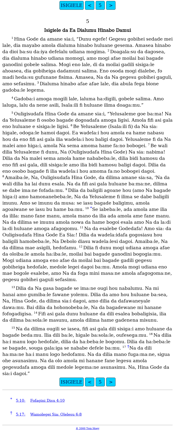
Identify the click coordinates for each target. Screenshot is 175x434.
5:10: (20, 400)
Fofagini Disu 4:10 (47, 400)
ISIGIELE (71, 5)
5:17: (20, 414)
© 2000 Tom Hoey (87, 428)
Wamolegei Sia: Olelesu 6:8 (56, 414)
